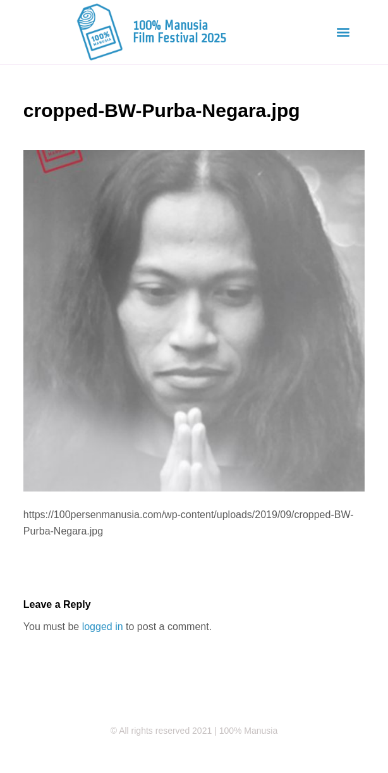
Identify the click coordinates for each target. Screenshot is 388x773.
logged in (102, 626)
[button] (343, 32)
